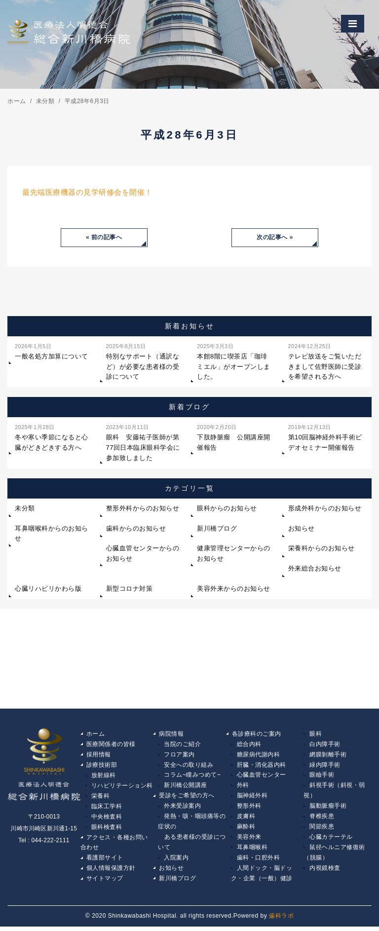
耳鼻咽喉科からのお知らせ (51, 533)
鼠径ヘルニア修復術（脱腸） (334, 856)
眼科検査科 (106, 829)
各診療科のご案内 (256, 734)
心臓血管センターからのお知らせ (143, 554)
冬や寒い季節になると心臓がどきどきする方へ (51, 437)
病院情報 (171, 734)
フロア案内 (179, 755)
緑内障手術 (325, 765)
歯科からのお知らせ (136, 528)
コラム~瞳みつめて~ (192, 776)
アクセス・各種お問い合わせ (114, 846)
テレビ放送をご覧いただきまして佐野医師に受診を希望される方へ (325, 361)
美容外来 (249, 840)
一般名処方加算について (51, 351)
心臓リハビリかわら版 (48, 589)
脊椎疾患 (321, 819)
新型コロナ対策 (129, 589)
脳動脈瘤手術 (327, 808)
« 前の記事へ (104, 237)
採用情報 (98, 755)
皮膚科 (246, 819)
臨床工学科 (106, 808)
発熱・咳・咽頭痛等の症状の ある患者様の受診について (192, 835)
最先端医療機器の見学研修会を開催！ (87, 192)
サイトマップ (104, 882)
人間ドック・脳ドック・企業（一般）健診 (262, 877)
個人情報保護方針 (111, 871)
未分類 (25, 508)
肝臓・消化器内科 (261, 765)
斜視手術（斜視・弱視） (334, 792)
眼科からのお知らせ (227, 508)
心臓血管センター (261, 776)
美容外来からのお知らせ (233, 589)
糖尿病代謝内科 (258, 755)
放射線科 (103, 776)
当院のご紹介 (182, 744)
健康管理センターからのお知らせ (233, 554)
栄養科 (100, 797)
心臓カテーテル (331, 840)
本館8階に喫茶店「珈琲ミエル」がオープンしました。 (233, 361)
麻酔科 (246, 829)
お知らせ (301, 528)
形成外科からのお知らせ (325, 508)
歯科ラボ (281, 920)
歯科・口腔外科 (258, 861)
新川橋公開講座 (185, 787)
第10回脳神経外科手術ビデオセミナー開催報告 (325, 437)
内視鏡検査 (325, 871)
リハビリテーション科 (122, 787)
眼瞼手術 (321, 776)
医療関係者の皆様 (111, 744)
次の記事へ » (275, 237)
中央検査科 (106, 819)
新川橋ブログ (217, 528)
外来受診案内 (182, 808)
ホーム (95, 734)
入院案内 (176, 861)
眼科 (315, 734)
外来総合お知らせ (314, 569)
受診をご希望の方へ (187, 797)
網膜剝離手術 (327, 755)
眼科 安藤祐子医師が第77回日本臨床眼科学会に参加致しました (143, 442)
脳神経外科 (252, 797)
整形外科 (249, 808)
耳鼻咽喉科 (252, 850)
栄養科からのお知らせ (321, 548)
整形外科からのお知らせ (143, 508)
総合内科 (249, 744)
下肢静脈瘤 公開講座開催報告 (233, 437)
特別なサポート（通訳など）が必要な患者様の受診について (143, 361)
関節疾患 (321, 829)
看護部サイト (104, 861)
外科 (243, 787)
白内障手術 (325, 744)
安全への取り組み (188, 765)
